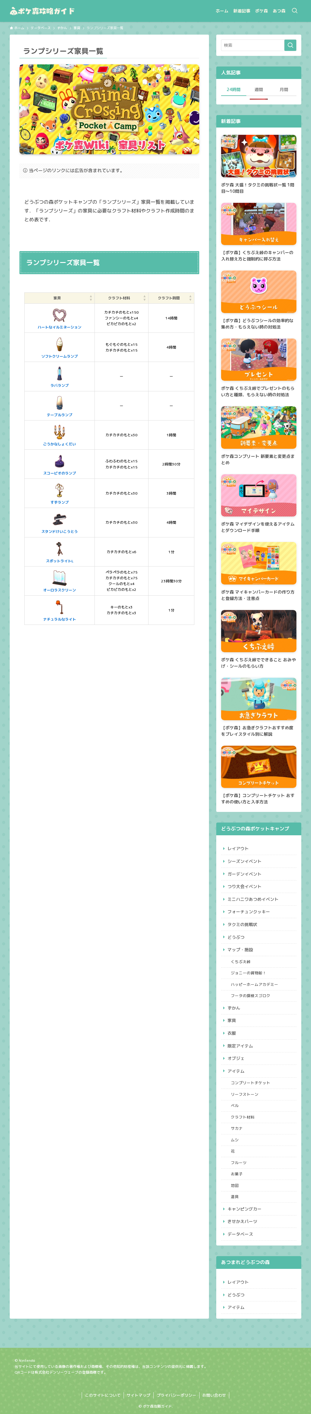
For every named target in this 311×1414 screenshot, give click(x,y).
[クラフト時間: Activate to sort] (171, 297)
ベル (235, 1105)
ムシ (235, 1140)
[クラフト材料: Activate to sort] (122, 297)
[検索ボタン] (294, 11)
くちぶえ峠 (241, 961)
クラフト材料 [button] (119, 298)
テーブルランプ (59, 405)
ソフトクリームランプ (59, 347)
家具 (231, 1020)
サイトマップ (138, 1395)
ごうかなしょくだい (59, 435)
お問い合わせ (214, 1395)
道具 (235, 1196)
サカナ (237, 1128)
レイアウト (238, 848)
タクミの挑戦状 (242, 924)
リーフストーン (244, 1094)
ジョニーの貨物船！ (248, 973)
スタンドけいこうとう (59, 522)
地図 (235, 1185)
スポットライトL (59, 552)
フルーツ (239, 1162)
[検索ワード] (258, 45)
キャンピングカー (244, 1209)
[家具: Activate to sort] (60, 297)
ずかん (233, 1008)
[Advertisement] (109, 691)
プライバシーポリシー (176, 1395)
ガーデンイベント (244, 874)
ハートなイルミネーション (59, 318)
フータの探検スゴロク (250, 995)
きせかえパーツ (242, 1221)
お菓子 (237, 1174)
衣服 (231, 1033)
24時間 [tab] (234, 89)
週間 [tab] (259, 89)
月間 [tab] (284, 89)
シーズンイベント (244, 861)
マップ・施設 (240, 949)
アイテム (235, 1071)
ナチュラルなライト (59, 610)
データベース (240, 1234)
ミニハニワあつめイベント (253, 899)
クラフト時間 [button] (169, 298)
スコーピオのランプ (59, 464)
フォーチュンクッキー (248, 912)
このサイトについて (103, 1395)
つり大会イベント (244, 886)
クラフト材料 (243, 1117)
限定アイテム (240, 1046)
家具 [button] (57, 298)
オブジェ (235, 1058)
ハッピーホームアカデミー (254, 984)
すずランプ (59, 493)
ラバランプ (59, 376)
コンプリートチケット (250, 1082)
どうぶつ (235, 937)
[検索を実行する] (290, 45)
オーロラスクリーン (59, 581)
